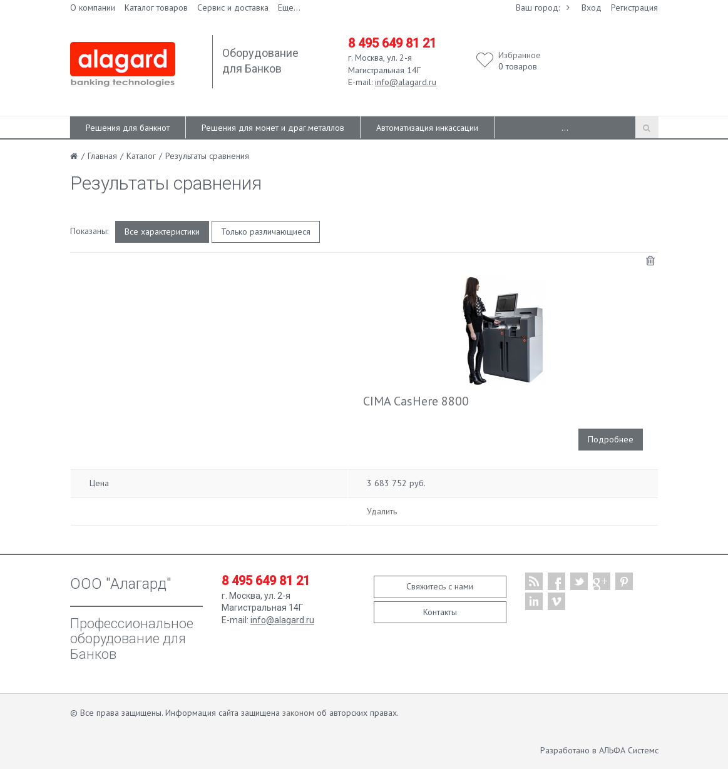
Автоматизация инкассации (427, 127)
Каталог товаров (156, 7)
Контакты (440, 612)
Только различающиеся (265, 231)
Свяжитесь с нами (439, 586)
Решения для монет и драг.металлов (273, 127)
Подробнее (610, 439)
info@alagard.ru (405, 82)
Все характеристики (162, 231)
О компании (92, 7)
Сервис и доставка (233, 7)
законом (298, 712)
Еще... (289, 7)
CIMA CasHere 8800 (416, 401)
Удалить (382, 511)
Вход (592, 7)
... (564, 127)
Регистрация (634, 7)
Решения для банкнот (128, 127)
